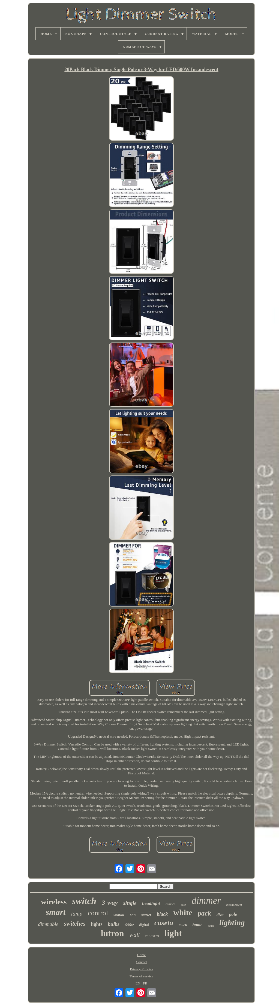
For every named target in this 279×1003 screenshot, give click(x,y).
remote (170, 904)
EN (138, 983)
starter (146, 915)
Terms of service (141, 976)
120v (133, 915)
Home (141, 955)
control (98, 913)
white (182, 912)
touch (183, 925)
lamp (76, 913)
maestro (152, 936)
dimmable (48, 924)
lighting (232, 922)
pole (233, 914)
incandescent (234, 904)
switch (84, 901)
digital (144, 925)
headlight (151, 903)
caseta (163, 923)
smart (55, 912)
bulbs (113, 924)
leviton (118, 915)
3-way (110, 902)
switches (74, 923)
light (173, 933)
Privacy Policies (141, 969)
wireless (54, 902)
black (162, 914)
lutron (112, 933)
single (130, 903)
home (197, 924)
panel (211, 925)
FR (145, 983)
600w (129, 925)
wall (135, 934)
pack (204, 913)
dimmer (206, 900)
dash (183, 904)
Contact (141, 962)
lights (97, 924)
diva (220, 915)
